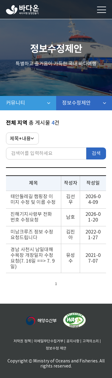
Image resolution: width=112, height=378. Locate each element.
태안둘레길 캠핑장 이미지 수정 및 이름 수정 (33, 199)
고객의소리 (90, 341)
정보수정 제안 (56, 348)
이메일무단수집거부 (48, 341)
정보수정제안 (87, 103)
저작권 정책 (22, 341)
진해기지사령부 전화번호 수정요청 (31, 217)
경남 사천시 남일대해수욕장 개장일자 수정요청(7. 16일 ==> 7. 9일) (32, 258)
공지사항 (72, 341)
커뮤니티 (31, 103)
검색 (96, 153)
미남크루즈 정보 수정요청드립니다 (31, 234)
